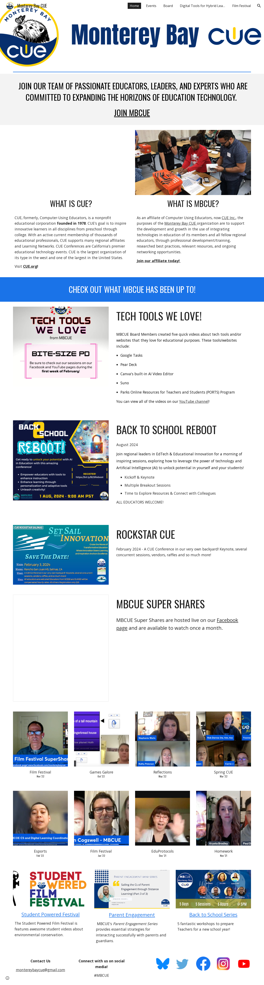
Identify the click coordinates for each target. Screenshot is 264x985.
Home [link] (134, 6)
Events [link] (151, 6)
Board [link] (168, 6)
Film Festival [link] (241, 6)
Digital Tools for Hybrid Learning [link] (203, 6)
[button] (259, 6)
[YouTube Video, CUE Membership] (71, 162)
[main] (132, 99)
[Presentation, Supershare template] (61, 648)
